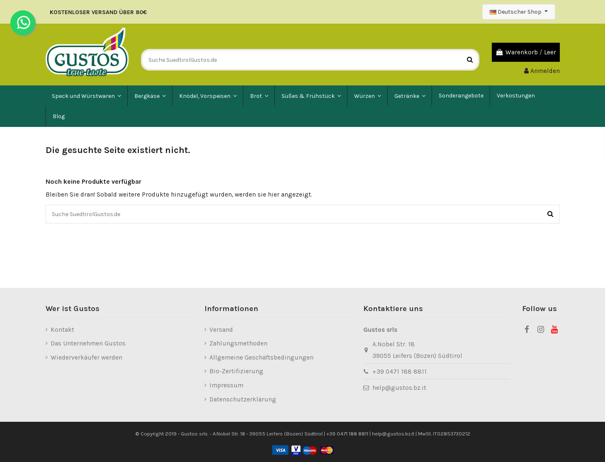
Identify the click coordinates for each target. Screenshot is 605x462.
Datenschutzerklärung (242, 399)
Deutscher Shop (516, 11)
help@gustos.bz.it (399, 387)
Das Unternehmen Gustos (88, 343)
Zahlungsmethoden (238, 343)
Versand (221, 329)
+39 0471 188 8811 (399, 371)
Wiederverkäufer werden (86, 357)
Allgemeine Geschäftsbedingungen (261, 357)
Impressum (226, 385)
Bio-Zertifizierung (236, 371)
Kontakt (62, 329)
